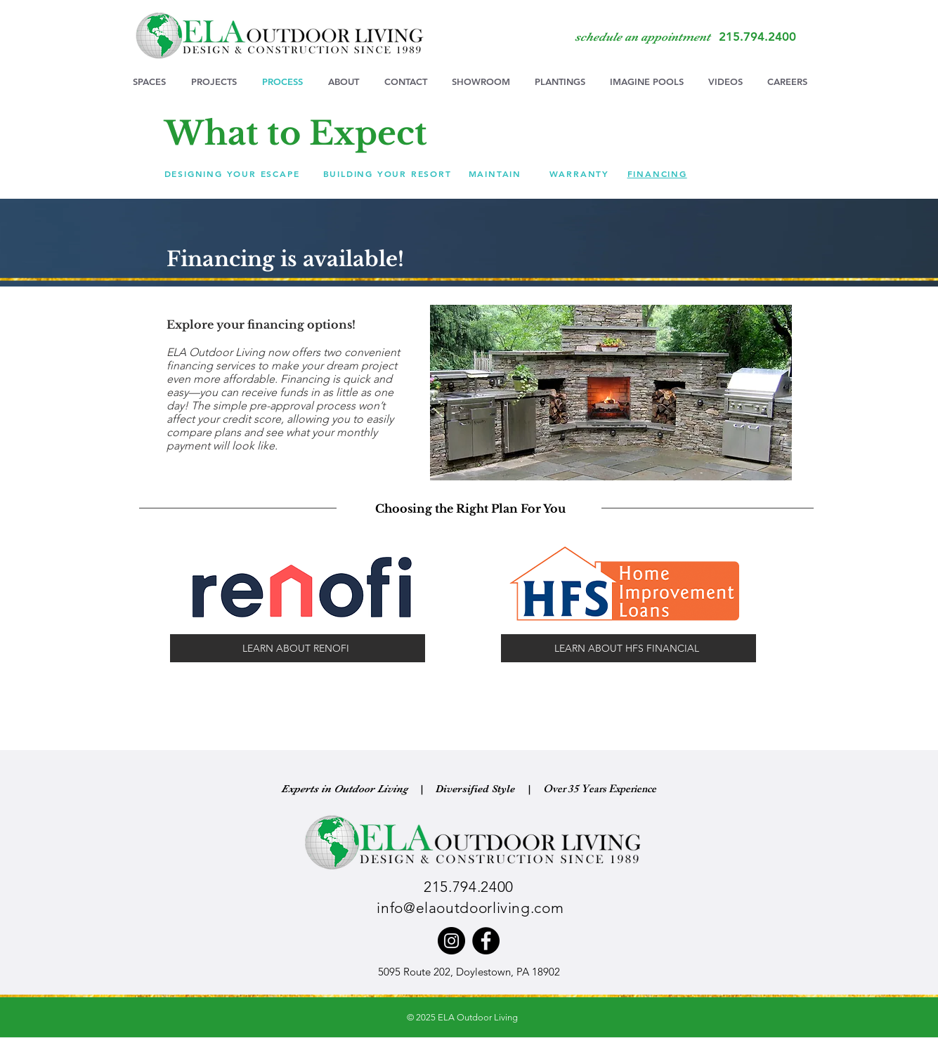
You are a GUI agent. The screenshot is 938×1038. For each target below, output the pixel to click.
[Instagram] (451, 940)
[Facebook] (486, 940)
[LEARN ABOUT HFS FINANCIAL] (628, 648)
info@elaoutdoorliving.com (470, 908)
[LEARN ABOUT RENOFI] (297, 648)
